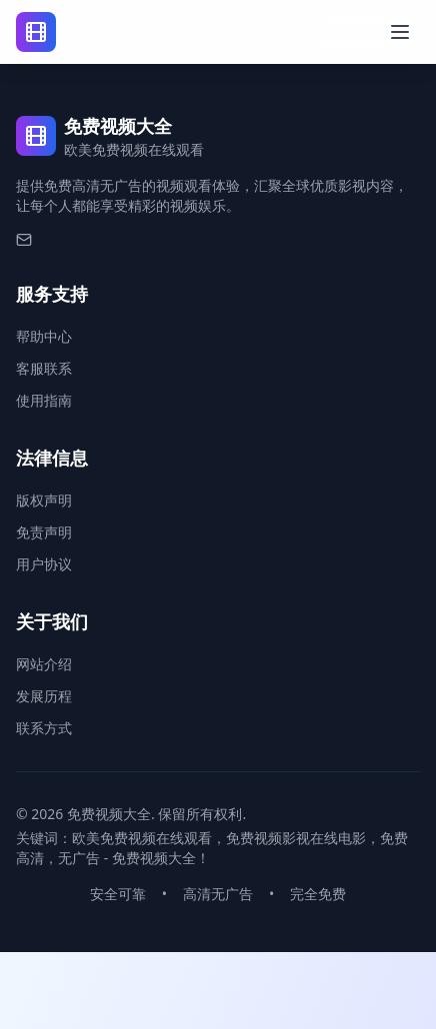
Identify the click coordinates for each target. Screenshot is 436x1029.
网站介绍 (44, 663)
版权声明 (44, 500)
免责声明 (44, 531)
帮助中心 (44, 336)
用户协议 (44, 563)
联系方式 (44, 727)
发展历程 (44, 695)
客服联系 (44, 368)
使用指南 (44, 400)
